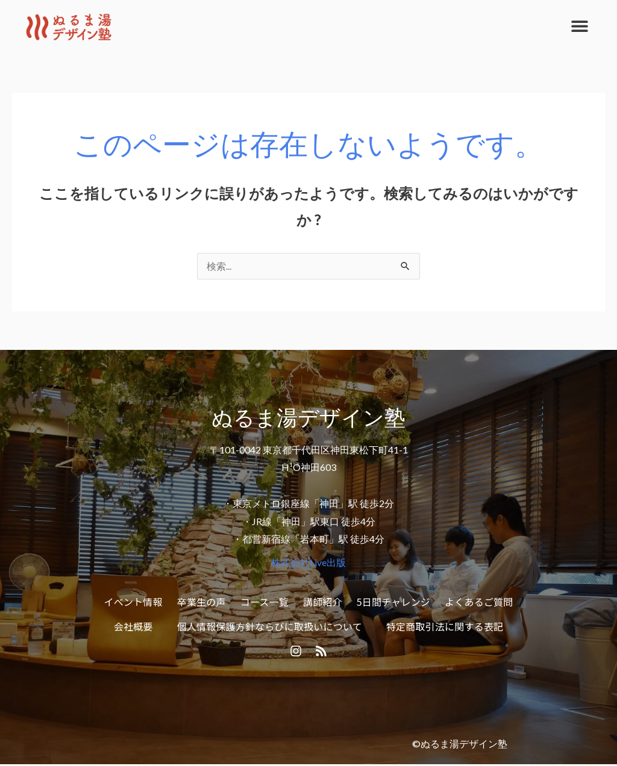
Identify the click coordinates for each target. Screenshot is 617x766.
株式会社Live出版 (308, 562)
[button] (579, 25)
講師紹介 (322, 601)
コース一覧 (264, 601)
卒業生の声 (201, 601)
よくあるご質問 (479, 601)
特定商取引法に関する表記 (444, 627)
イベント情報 (133, 601)
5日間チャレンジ (393, 601)
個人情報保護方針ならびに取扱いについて (269, 627)
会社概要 (133, 627)
